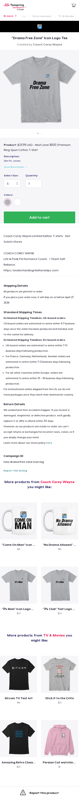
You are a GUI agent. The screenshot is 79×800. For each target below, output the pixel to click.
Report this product (39, 793)
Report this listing (15, 470)
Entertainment (42, 16)
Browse (8, 16)
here (49, 442)
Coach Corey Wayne (57, 482)
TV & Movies (66, 16)
